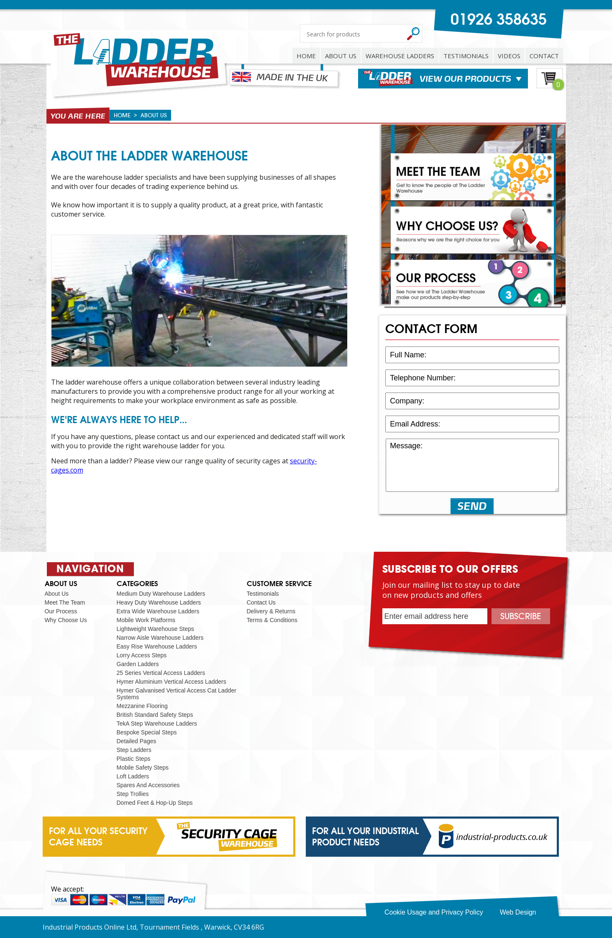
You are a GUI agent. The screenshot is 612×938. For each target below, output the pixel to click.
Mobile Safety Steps (143, 767)
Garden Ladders (138, 664)
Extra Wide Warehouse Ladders (158, 611)
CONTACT (544, 56)
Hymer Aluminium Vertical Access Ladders (171, 681)
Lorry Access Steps (142, 655)
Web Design (518, 912)
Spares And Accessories (148, 785)
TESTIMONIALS (466, 56)
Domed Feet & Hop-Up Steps (155, 802)
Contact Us (261, 602)
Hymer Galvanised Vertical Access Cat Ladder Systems (176, 693)
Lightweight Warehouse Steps (155, 628)
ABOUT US (340, 56)
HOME (306, 56)
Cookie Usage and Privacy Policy (433, 912)
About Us (57, 593)
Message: (472, 465)
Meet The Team (65, 602)
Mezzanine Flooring (142, 706)
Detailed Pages (136, 741)
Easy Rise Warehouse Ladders (157, 646)
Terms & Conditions (272, 620)
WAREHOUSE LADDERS (400, 56)
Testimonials (263, 593)
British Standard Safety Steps (155, 714)
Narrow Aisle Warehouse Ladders (160, 637)
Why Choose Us (66, 620)
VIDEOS (509, 56)
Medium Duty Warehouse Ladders (161, 593)
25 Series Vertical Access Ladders (161, 672)
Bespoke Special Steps (147, 732)
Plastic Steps (134, 758)
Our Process (61, 611)
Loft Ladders (133, 776)
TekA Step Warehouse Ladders (157, 723)
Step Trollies (133, 794)
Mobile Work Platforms (146, 620)
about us (154, 115)
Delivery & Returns (271, 611)
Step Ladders (134, 750)
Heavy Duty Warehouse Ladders (159, 602)
